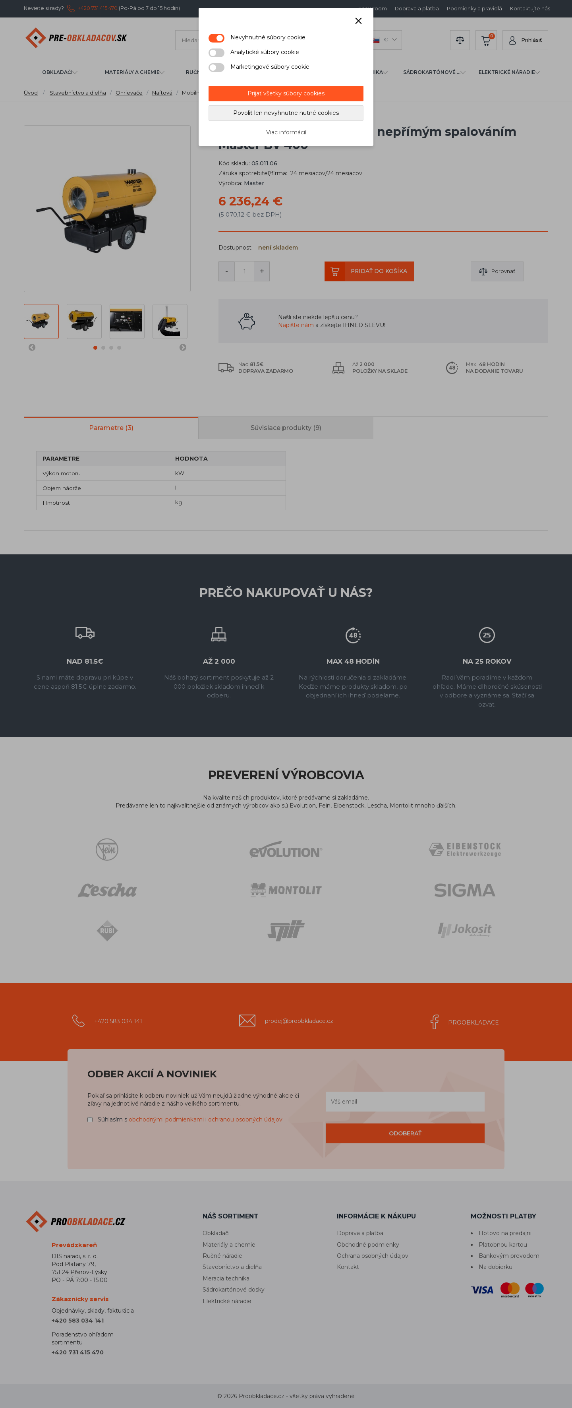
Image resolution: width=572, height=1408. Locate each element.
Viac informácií (286, 132)
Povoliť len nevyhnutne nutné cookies (286, 112)
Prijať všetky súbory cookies (286, 93)
